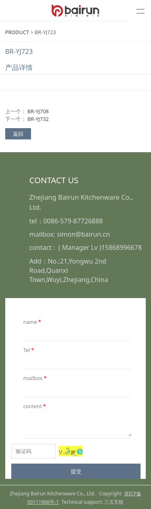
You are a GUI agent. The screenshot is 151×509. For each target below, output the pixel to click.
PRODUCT (17, 32)
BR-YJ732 (38, 119)
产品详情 (19, 67)
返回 (18, 133)
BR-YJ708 (38, 111)
